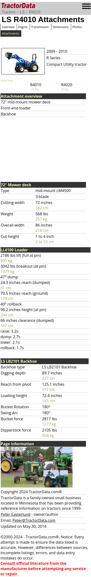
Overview (8, 27)
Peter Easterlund (15, 514)
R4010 (34, 12)
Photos (77, 27)
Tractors (9, 12)
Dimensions (60, 27)
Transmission (40, 27)
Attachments (10, 33)
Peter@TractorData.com (33, 520)
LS (22, 12)
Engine (22, 27)
